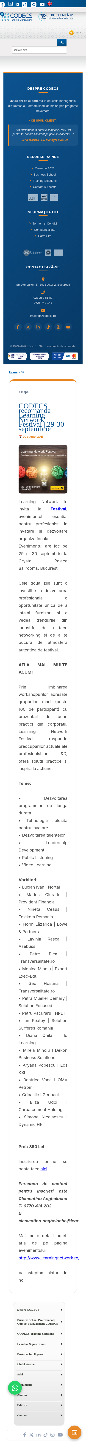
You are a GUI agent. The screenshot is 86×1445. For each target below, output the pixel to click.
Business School (43, 174)
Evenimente (24, 1384)
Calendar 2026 (42, 168)
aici (44, 1168)
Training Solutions (43, 180)
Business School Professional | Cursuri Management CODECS (37, 1321)
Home (13, 372)
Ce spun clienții (42, 120)
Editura (22, 1405)
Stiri (20, 1374)
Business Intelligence (30, 1354)
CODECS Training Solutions (35, 1333)
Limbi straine (25, 1364)
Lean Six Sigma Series (31, 1344)
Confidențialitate (43, 229)
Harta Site (43, 236)
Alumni (22, 1395)
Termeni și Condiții (43, 223)
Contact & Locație (43, 187)
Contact (78, 33)
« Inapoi (24, 392)
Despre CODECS (28, 1309)
